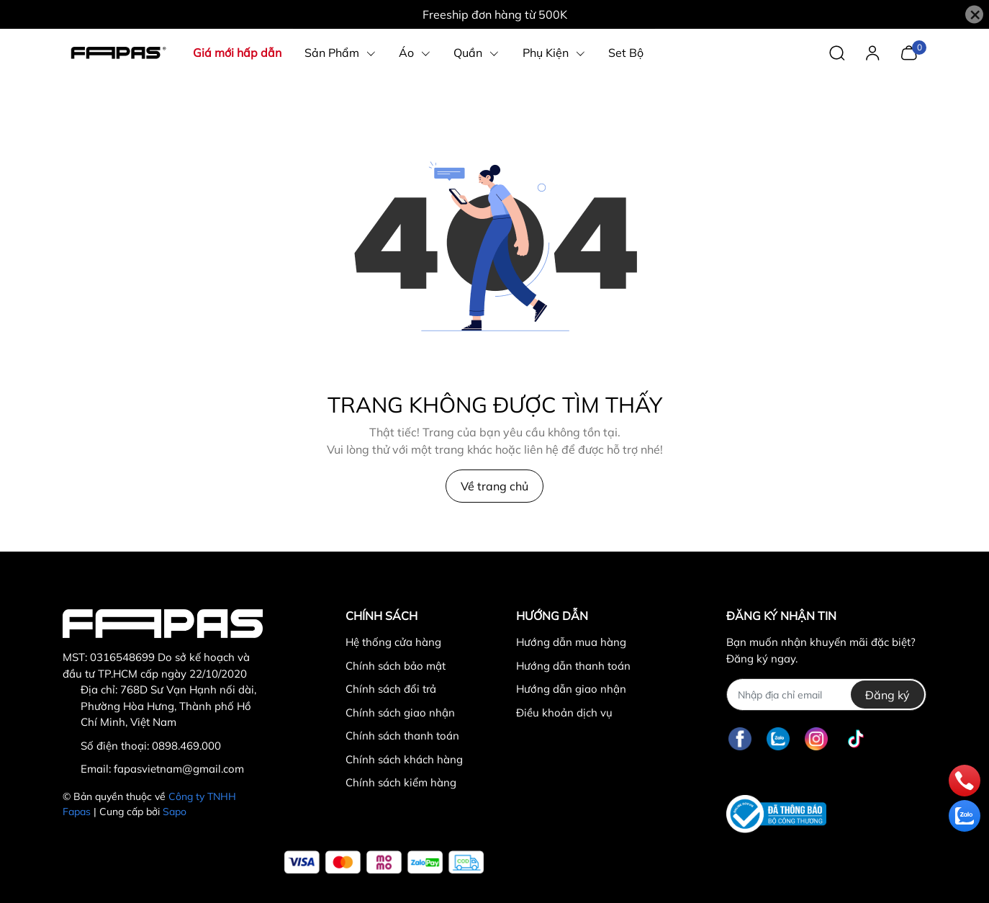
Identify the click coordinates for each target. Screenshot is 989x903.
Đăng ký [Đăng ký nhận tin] (887, 695)
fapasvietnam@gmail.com (179, 769)
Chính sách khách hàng (404, 759)
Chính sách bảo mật (396, 666)
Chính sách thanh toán (402, 735)
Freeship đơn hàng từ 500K (495, 14)
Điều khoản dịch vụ (564, 712)
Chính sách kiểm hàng (401, 782)
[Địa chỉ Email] (826, 694)
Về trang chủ (494, 486)
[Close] (974, 15)
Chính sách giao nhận (400, 712)
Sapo (174, 811)
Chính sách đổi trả (391, 689)
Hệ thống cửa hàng (393, 642)
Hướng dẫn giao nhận (571, 689)
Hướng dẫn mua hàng (571, 642)
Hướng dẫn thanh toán (573, 666)
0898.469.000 (186, 745)
